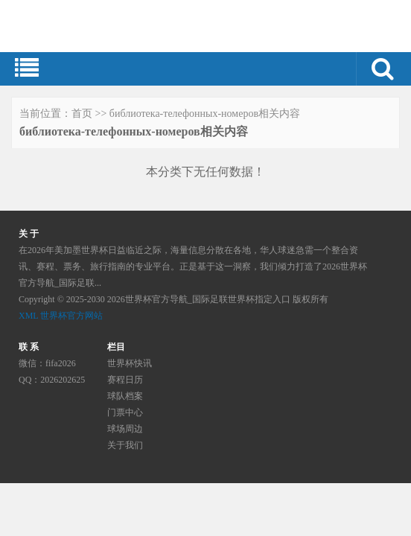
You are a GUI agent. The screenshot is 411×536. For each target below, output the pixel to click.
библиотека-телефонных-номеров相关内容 (204, 113)
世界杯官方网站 (71, 315)
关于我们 (125, 445)
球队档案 (125, 396)
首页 (81, 113)
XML (28, 315)
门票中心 (125, 412)
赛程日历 (125, 379)
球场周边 (125, 429)
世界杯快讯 (129, 363)
